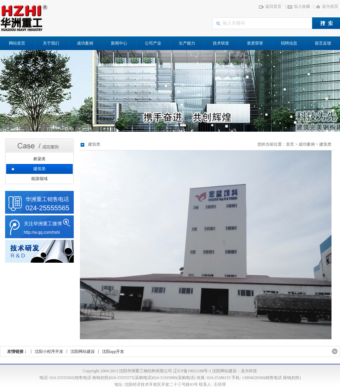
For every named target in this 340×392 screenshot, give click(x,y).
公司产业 (153, 43)
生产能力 (187, 43)
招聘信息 (289, 43)
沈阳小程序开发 (49, 351)
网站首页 (17, 43)
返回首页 (273, 6)
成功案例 (85, 43)
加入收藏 (302, 6)
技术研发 (221, 43)
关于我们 (51, 43)
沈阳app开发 (113, 351)
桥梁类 (39, 159)
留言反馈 (323, 43)
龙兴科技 (249, 371)
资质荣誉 (255, 43)
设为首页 (330, 6)
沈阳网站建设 (82, 351)
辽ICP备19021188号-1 (192, 371)
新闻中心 (119, 43)
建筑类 (39, 168)
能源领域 (39, 178)
